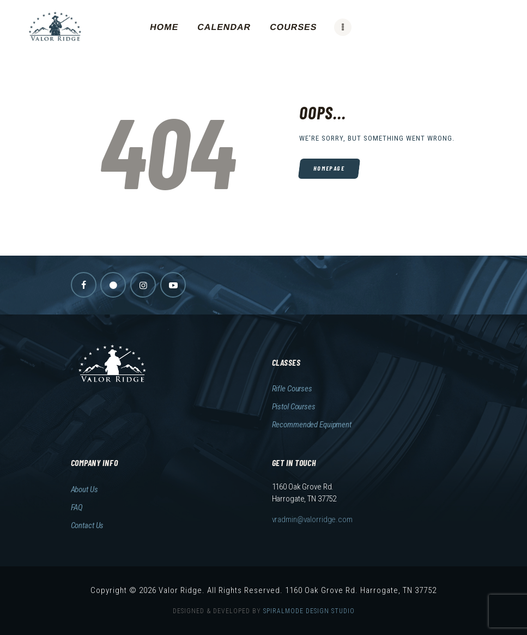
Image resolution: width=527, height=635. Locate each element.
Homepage (329, 168)
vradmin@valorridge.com (312, 519)
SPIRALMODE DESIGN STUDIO (309, 611)
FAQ (77, 507)
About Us (84, 489)
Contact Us (87, 525)
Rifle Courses (292, 389)
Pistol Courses (294, 407)
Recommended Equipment (312, 425)
